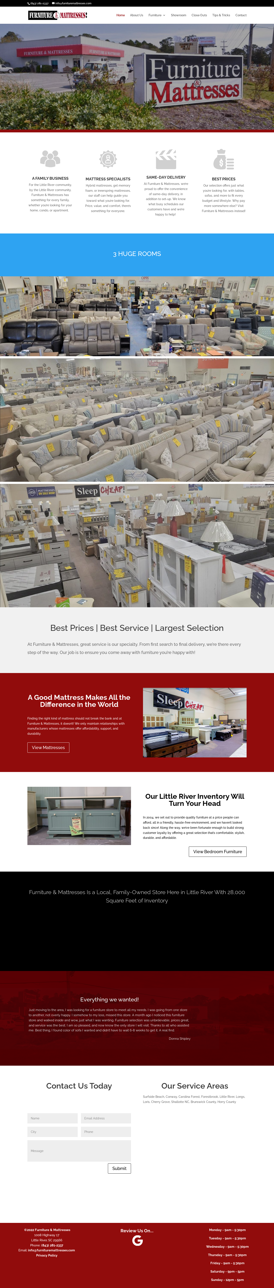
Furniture (155, 15)
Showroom (178, 15)
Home (120, 15)
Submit (119, 1168)
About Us (136, 15)
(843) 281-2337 (39, 3)
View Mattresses (48, 747)
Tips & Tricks (221, 15)
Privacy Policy (46, 1255)
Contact (241, 15)
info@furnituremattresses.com (51, 1250)
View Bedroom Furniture (217, 851)
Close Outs (199, 15)
